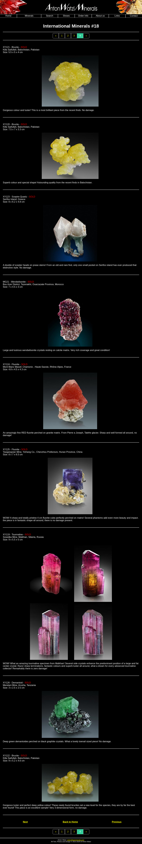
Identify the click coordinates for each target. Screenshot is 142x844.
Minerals (29, 16)
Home (8, 16)
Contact (134, 16)
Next (25, 822)
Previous (117, 822)
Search (49, 16)
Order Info (83, 16)
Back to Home (70, 822)
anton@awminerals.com (75, 840)
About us (100, 16)
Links (117, 16)
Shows (66, 16)
